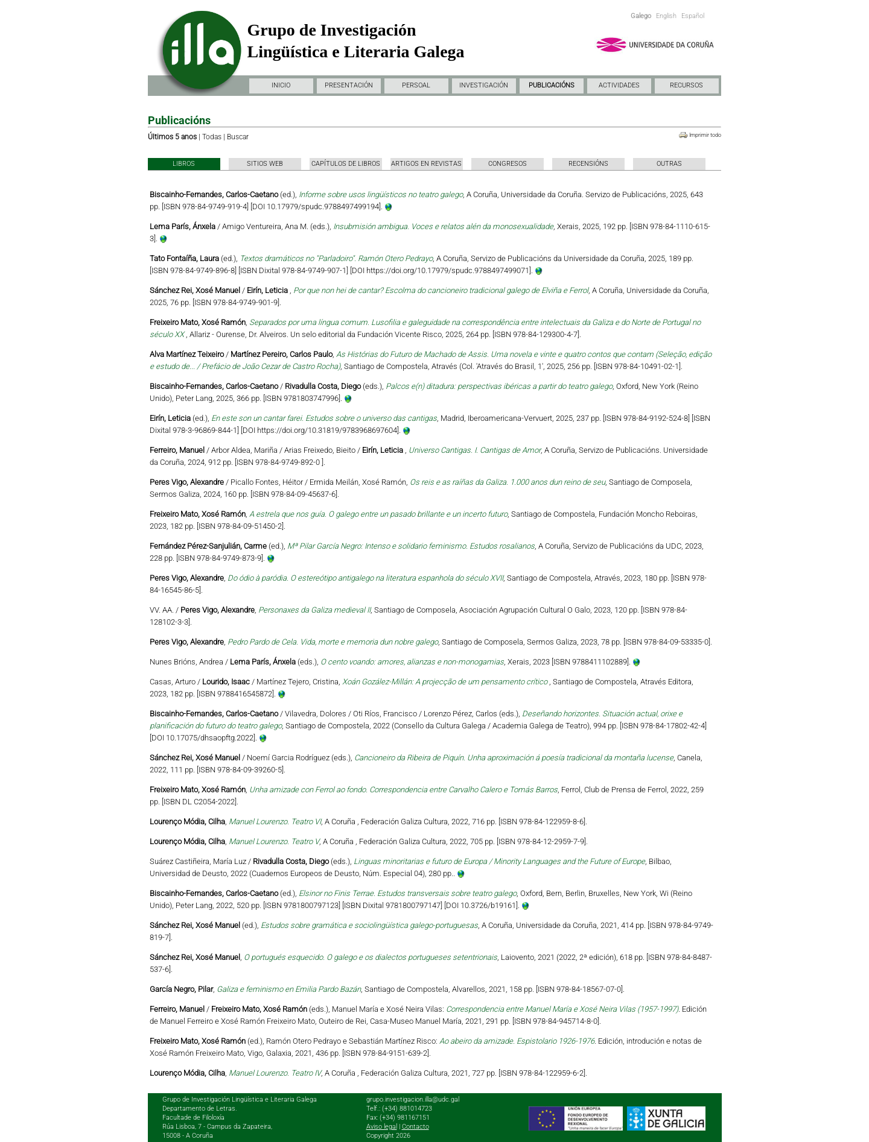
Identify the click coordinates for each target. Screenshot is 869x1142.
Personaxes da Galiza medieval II (314, 609)
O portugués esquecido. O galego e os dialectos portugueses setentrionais (370, 957)
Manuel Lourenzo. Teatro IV (275, 1072)
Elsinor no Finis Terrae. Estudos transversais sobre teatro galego (408, 893)
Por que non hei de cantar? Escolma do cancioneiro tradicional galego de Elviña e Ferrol (440, 290)
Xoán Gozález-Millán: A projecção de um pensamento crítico (445, 681)
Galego (641, 16)
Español (692, 16)
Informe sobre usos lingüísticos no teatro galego (381, 194)
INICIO (281, 85)
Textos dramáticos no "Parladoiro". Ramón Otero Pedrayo (336, 258)
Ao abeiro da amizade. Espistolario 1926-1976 (516, 1041)
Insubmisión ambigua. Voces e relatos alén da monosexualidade (443, 226)
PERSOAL (416, 85)
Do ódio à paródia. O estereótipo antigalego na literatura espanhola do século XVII (365, 577)
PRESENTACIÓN (349, 85)
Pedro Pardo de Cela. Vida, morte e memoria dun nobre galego (333, 641)
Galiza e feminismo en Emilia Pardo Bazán (289, 989)
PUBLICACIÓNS (552, 85)
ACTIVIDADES (619, 85)
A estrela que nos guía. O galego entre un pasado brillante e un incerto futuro (378, 514)
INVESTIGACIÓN (483, 85)
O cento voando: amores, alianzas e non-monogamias (412, 661)
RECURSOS (686, 85)
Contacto (415, 1127)
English (666, 16)
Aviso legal (381, 1127)
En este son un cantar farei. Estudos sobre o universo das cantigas (324, 418)
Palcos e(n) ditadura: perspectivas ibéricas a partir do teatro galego (499, 386)
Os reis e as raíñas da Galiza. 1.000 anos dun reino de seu (507, 482)
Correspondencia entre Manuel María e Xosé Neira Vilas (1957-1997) (562, 1009)
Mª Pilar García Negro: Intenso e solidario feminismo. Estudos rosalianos (411, 545)
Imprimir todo (705, 135)
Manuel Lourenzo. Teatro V (274, 841)
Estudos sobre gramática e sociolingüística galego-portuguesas (369, 925)
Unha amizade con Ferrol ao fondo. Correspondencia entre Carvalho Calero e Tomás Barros (403, 789)
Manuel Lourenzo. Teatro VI (275, 821)
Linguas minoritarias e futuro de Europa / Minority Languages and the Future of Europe (499, 861)
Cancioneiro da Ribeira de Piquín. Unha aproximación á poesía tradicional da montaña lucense (513, 757)
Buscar (238, 137)
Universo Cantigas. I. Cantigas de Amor (475, 450)
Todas (211, 137)
